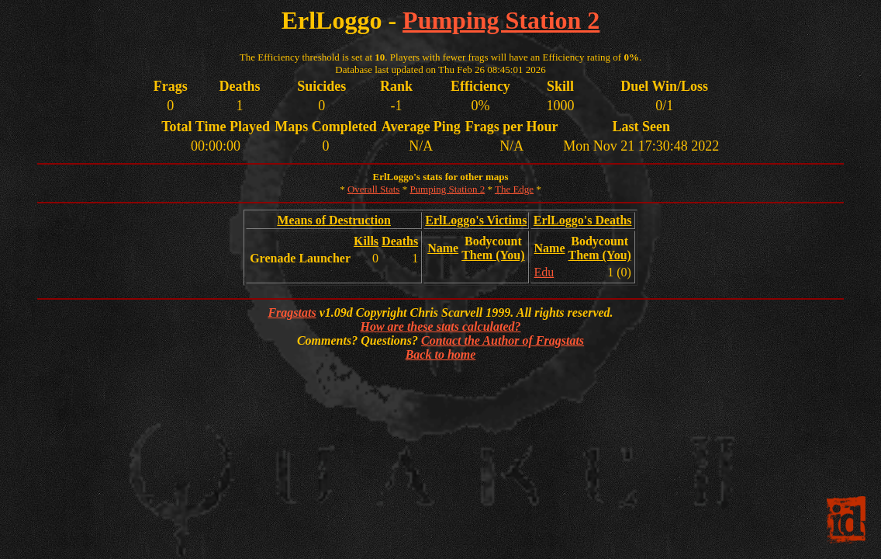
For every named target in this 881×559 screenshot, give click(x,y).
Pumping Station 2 (500, 20)
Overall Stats (373, 189)
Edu (544, 272)
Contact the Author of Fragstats (502, 340)
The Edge (514, 189)
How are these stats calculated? (440, 326)
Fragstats (292, 312)
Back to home (441, 354)
